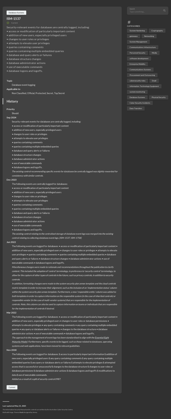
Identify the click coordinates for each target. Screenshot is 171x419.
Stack (21, 412)
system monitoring (137, 92)
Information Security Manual (16, 410)
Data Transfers (136, 108)
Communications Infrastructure (143, 47)
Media (154, 53)
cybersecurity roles (137, 81)
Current (12, 387)
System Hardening (137, 30)
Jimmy (34, 412)
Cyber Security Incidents (140, 103)
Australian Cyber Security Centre (61, 410)
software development (139, 58)
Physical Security (159, 97)
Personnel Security (137, 53)
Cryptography (157, 30)
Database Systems (137, 97)
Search (132, 9)
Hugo (11, 412)
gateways (134, 36)
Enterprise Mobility (137, 64)
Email (154, 81)
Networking (149, 36)
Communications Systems (140, 69)
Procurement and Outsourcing (142, 75)
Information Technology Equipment (144, 86)
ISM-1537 (14, 18)
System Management (138, 42)
